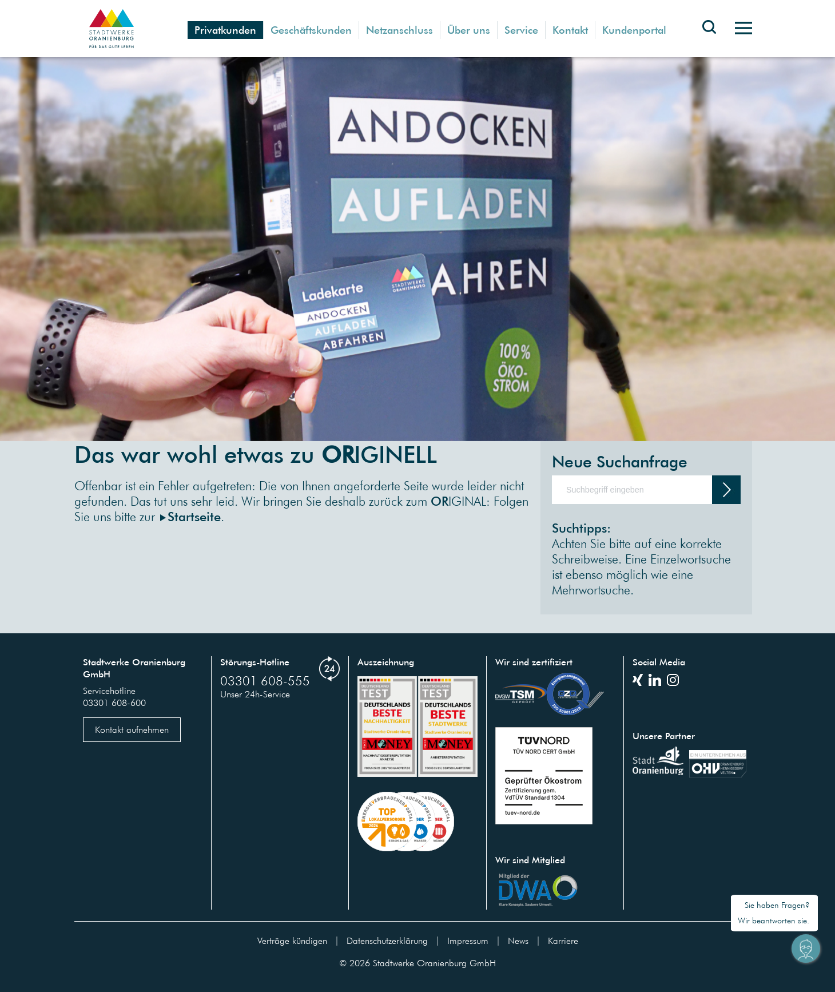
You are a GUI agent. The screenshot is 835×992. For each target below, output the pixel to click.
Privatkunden (225, 30)
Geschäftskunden (311, 30)
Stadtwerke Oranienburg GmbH (434, 963)
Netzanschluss (399, 30)
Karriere (563, 940)
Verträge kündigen (292, 940)
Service (521, 30)
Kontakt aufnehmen (132, 729)
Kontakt (570, 30)
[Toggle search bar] (709, 35)
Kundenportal (634, 30)
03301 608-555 (265, 680)
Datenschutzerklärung (387, 940)
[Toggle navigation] (739, 28)
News (518, 940)
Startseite (194, 516)
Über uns (468, 30)
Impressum (467, 940)
